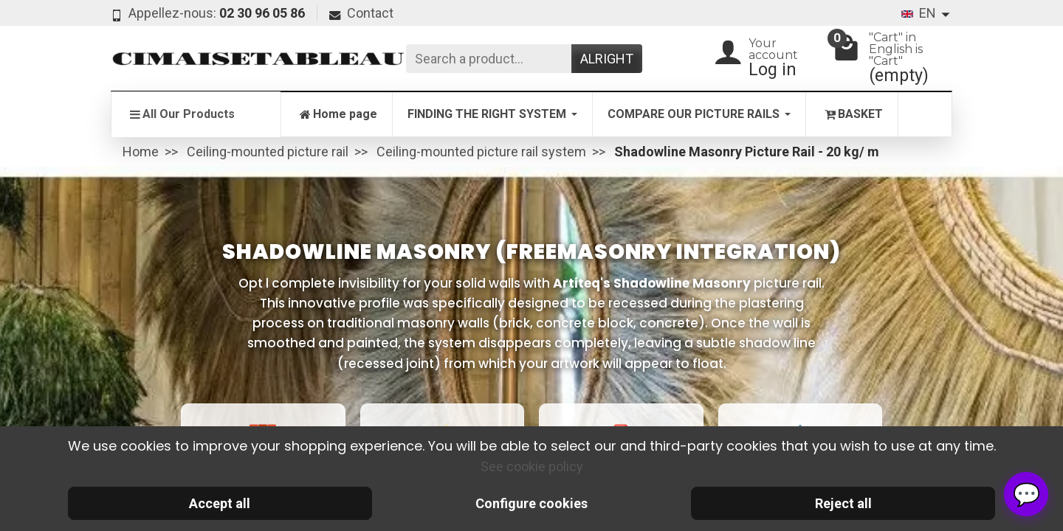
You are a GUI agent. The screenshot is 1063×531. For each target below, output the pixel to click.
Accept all (219, 503)
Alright (606, 58)
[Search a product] (488, 58)
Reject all (843, 503)
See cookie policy (532, 466)
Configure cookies (531, 503)
